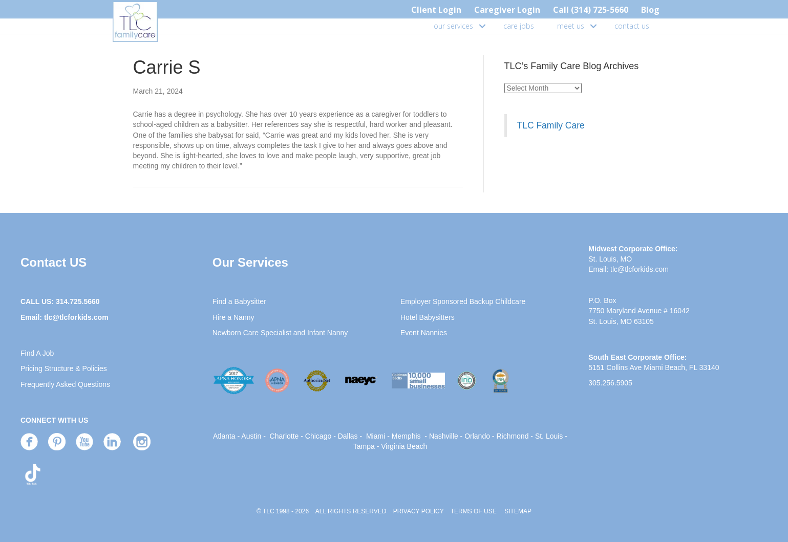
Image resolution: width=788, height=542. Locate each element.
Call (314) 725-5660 (590, 9)
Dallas (348, 436)
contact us (631, 26)
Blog (650, 9)
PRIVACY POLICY (418, 511)
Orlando (477, 436)
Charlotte (284, 436)
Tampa (364, 446)
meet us (570, 26)
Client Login (436, 9)
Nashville (443, 436)
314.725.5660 (78, 301)
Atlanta (224, 436)
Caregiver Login (507, 9)
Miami (375, 436)
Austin (251, 436)
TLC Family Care (551, 125)
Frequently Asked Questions (65, 384)
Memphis (406, 436)
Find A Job (37, 353)
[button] (482, 26)
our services (453, 26)
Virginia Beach (404, 446)
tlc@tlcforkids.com (76, 317)
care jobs (518, 26)
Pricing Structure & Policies (63, 368)
